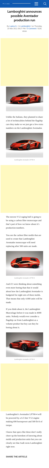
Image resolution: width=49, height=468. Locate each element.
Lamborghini (25, 26)
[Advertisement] (24, 62)
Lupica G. (13, 26)
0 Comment (31, 29)
